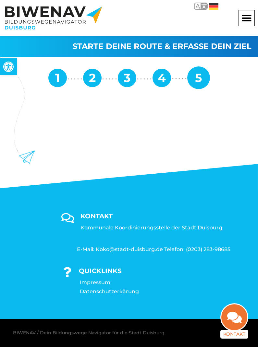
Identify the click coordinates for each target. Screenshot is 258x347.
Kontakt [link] (234, 334)
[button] (247, 18)
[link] (8, 66)
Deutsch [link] (213, 6)
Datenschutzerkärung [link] (109, 291)
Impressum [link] (95, 282)
